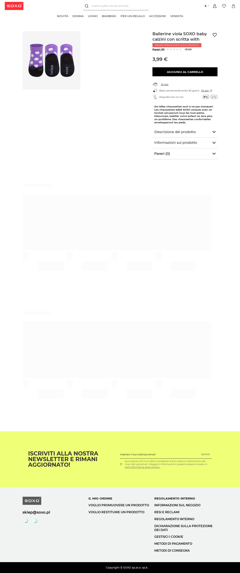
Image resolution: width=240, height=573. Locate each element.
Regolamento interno (174, 519)
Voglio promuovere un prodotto (118, 505)
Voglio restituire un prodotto (116, 512)
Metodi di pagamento (173, 543)
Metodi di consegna (172, 550)
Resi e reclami (166, 512)
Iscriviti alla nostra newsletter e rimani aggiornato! (63, 459)
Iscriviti (205, 454)
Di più (164, 84)
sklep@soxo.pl (36, 512)
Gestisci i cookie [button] (168, 537)
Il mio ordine (100, 498)
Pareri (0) (158, 49)
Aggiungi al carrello (185, 72)
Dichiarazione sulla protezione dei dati (183, 528)
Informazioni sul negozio (177, 505)
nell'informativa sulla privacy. (142, 467)
